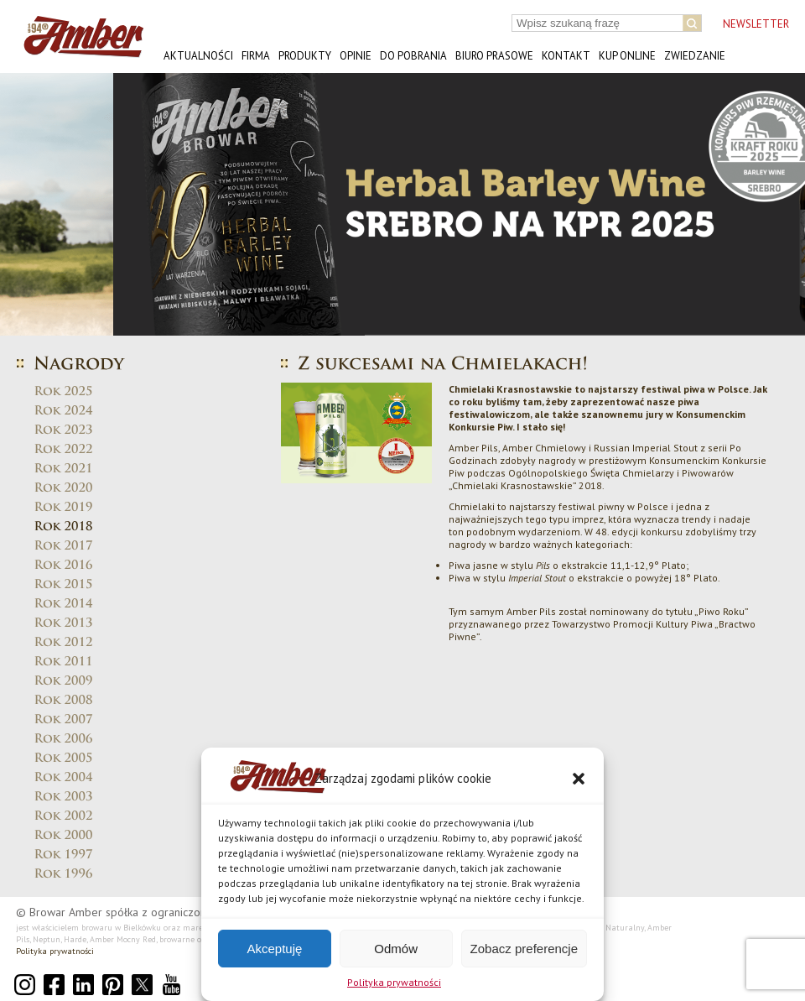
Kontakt (566, 56)
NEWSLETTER (756, 24)
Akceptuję (274, 948)
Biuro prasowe (494, 56)
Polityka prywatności (394, 982)
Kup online (627, 56)
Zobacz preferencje (524, 948)
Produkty (304, 56)
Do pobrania (413, 56)
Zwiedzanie (694, 56)
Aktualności (198, 56)
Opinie (355, 56)
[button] (578, 778)
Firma (256, 56)
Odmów (396, 948)
